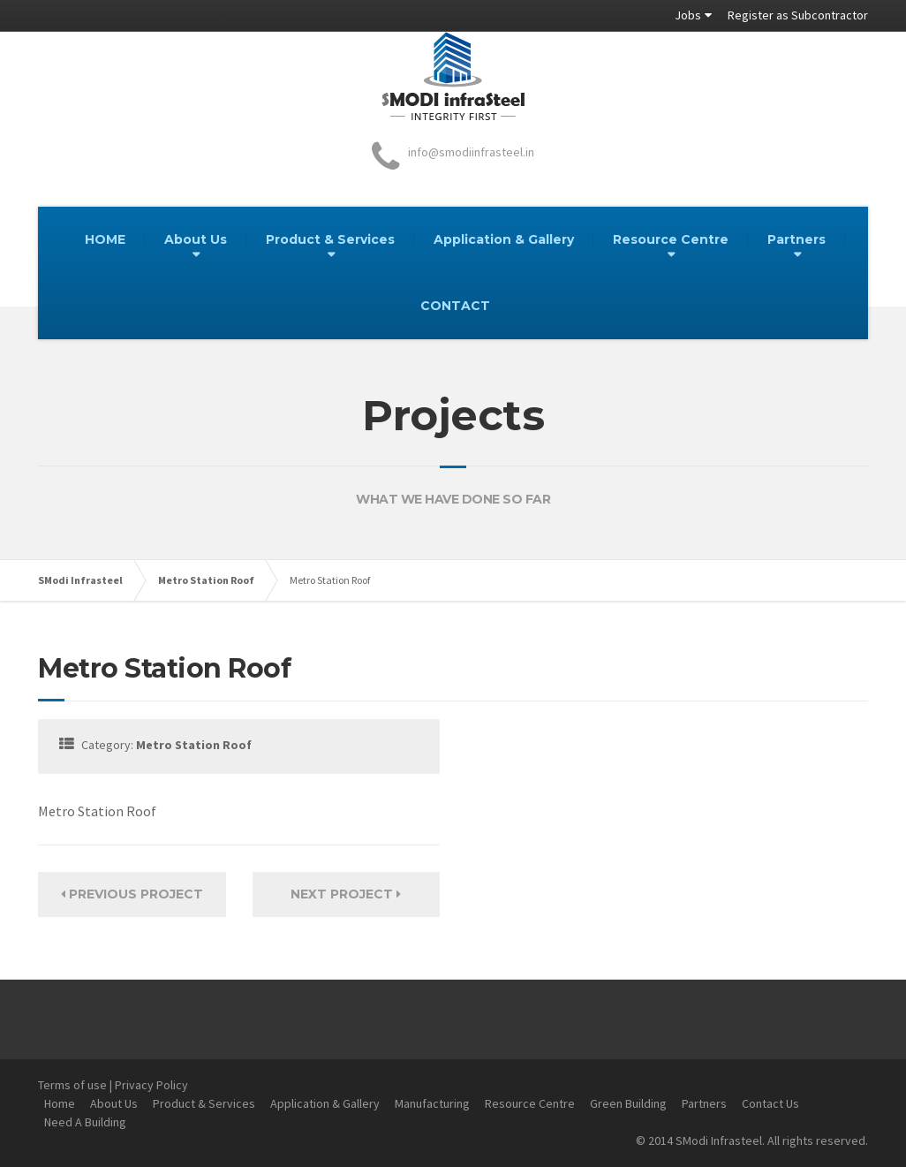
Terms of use (72, 1085)
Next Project (346, 894)
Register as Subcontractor (798, 15)
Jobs (688, 15)
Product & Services (330, 239)
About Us (195, 239)
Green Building (628, 1103)
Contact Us (770, 1103)
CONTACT (455, 306)
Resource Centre (671, 239)
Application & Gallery (504, 239)
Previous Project (132, 894)
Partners (796, 239)
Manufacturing (432, 1103)
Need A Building (85, 1122)
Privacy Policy (151, 1085)
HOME (105, 239)
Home (59, 1103)
